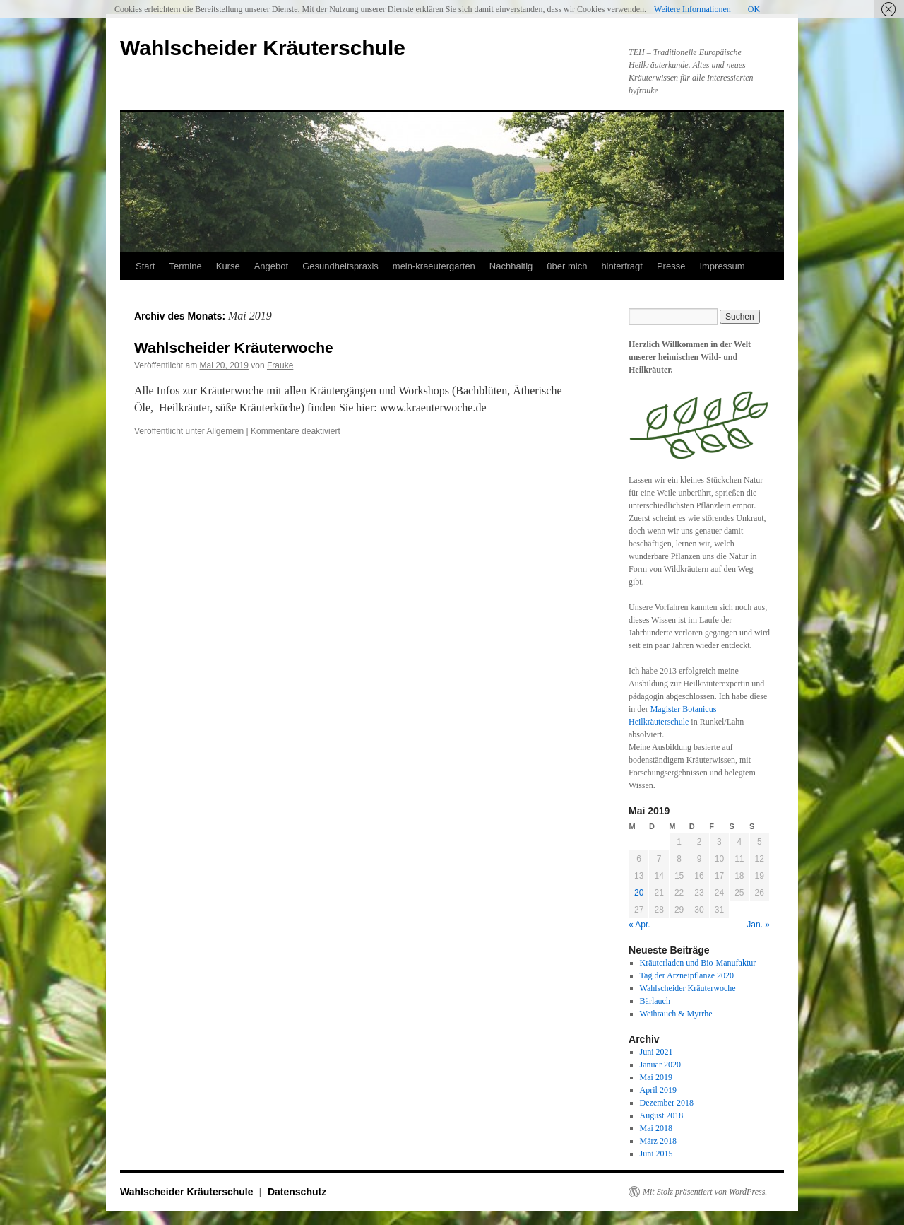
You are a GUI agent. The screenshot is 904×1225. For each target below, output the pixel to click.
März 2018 (658, 1141)
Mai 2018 (656, 1128)
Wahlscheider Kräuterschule (262, 47)
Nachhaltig (511, 266)
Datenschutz (297, 1191)
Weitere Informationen (692, 9)
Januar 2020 (660, 1064)
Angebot (271, 266)
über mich (567, 266)
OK (754, 9)
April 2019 (658, 1090)
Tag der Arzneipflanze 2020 (687, 975)
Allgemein (225, 431)
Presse (671, 266)
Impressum (721, 266)
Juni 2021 (656, 1052)
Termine (185, 266)
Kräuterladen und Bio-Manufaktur (698, 963)
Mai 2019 (656, 1077)
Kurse (228, 266)
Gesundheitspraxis (340, 266)
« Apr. (639, 925)
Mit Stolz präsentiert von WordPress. (705, 1192)
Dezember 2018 (667, 1103)
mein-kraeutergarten (434, 266)
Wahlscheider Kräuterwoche (233, 347)
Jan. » (758, 925)
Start (145, 266)
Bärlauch (655, 1001)
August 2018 (662, 1115)
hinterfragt (622, 266)
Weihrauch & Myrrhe (676, 1014)
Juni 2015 (656, 1154)
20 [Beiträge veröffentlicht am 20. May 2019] (638, 893)
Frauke (280, 365)
